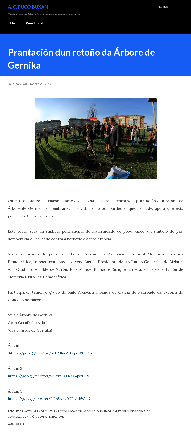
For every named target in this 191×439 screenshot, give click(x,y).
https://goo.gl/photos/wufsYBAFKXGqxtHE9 (48, 376)
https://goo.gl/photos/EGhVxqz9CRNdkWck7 (49, 398)
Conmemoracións (51, 416)
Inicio (11, 23)
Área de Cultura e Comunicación (57, 411)
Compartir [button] (16, 423)
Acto (28, 411)
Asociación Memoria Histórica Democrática (116, 411)
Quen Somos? (34, 23)
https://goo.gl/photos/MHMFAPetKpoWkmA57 (51, 353)
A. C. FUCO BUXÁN (28, 7)
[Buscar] (164, 7)
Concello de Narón (22, 416)
